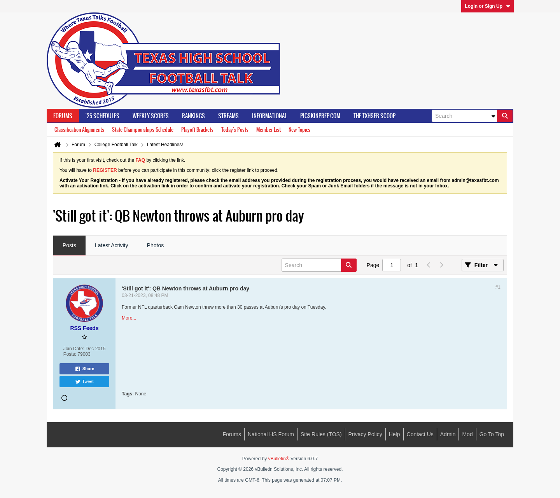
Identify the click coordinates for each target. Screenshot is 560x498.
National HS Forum (271, 434)
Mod (467, 434)
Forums (62, 116)
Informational (269, 116)
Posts (69, 245)
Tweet (84, 381)
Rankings (193, 116)
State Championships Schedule (142, 129)
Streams (228, 116)
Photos (155, 245)
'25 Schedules (102, 116)
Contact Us (420, 434)
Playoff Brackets (197, 129)
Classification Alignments (79, 129)
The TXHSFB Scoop (375, 116)
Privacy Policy (365, 434)
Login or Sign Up (487, 6)
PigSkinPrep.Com (320, 116)
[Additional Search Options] (493, 116)
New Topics (299, 129)
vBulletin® (278, 458)
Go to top (492, 434)
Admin (448, 434)
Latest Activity (111, 245)
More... (129, 318)
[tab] (69, 246)
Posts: (69, 354)
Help (394, 434)
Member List (268, 129)
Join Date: (73, 348)
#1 (497, 287)
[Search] (464, 116)
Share (84, 369)
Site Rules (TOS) (321, 434)
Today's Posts (234, 129)
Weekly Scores (151, 116)
